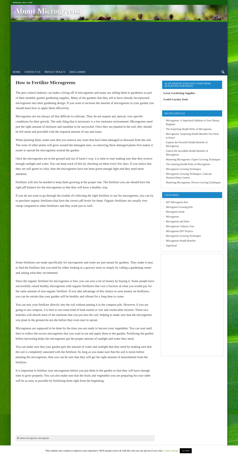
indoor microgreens (28, 438)
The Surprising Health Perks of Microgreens (189, 129)
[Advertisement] (119, 44)
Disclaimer (77, 72)
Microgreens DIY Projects (179, 231)
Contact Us (32, 72)
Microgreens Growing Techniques (183, 169)
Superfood (171, 245)
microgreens (43, 438)
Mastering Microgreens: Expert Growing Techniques (193, 159)
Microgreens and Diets (177, 221)
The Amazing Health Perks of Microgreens (188, 164)
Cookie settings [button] (170, 450)
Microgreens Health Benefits (181, 240)
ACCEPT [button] (186, 451)
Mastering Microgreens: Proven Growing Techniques (193, 182)
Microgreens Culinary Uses (180, 226)
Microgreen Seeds (175, 211)
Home (16, 72)
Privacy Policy (54, 72)
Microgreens (172, 216)
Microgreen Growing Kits (179, 207)
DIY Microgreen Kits (177, 202)
